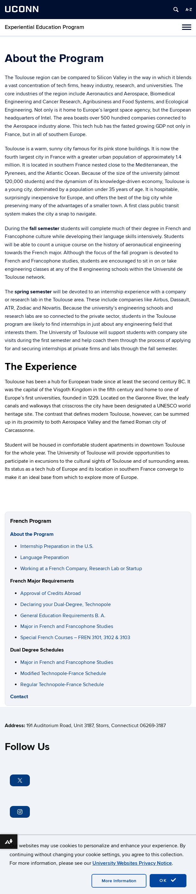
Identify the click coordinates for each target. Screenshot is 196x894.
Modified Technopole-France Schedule (63, 673)
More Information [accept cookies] (119, 881)
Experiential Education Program (44, 27)
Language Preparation (44, 557)
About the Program (32, 534)
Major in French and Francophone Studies (66, 626)
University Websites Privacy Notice (132, 863)
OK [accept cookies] (168, 880)
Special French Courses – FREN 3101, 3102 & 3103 (75, 637)
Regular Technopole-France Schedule (62, 684)
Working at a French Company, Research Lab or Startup (81, 568)
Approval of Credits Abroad (50, 593)
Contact (19, 696)
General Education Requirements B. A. (62, 615)
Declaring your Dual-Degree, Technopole (65, 604)
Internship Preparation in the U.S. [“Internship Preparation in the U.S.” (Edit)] (56, 546)
